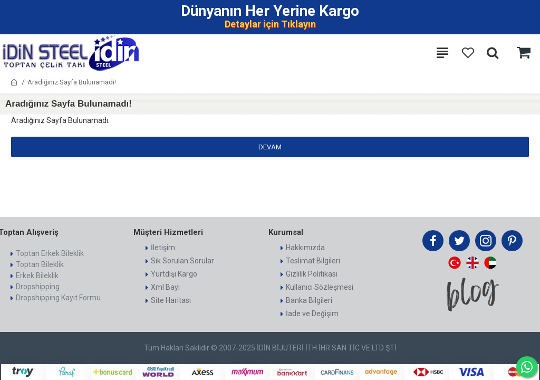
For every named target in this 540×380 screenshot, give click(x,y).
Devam (270, 147)
